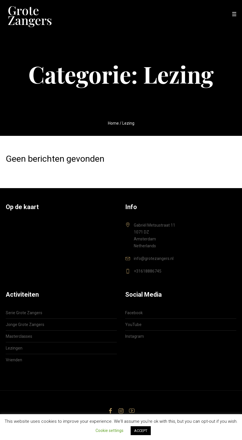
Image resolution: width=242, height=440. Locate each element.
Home (113, 123)
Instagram (134, 336)
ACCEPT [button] (140, 431)
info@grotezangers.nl (154, 258)
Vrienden (14, 360)
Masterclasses (19, 336)
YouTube (133, 324)
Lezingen (14, 348)
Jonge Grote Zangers (25, 324)
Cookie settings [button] (109, 430)
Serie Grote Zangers (24, 312)
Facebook (134, 312)
